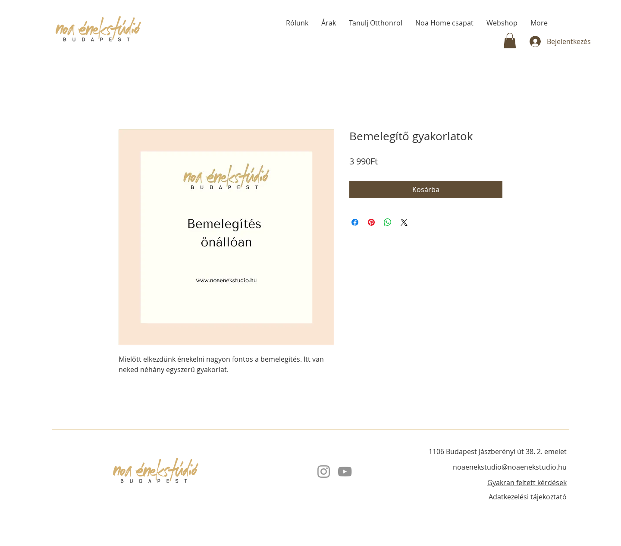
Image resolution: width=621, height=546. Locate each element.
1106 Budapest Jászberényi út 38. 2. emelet (498, 451)
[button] (509, 40)
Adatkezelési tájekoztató (528, 497)
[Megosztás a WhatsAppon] (388, 222)
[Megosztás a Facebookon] (355, 222)
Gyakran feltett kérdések (527, 482)
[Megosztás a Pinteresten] (371, 222)
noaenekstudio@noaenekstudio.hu (510, 467)
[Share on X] (404, 222)
